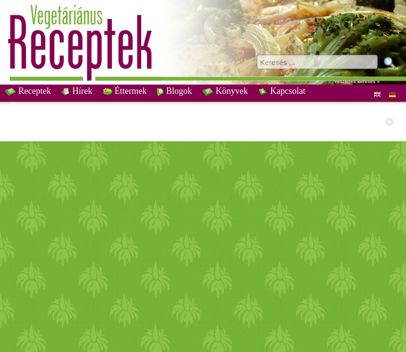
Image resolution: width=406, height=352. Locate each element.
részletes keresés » (357, 81)
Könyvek (225, 91)
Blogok (174, 91)
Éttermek (125, 91)
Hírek (76, 91)
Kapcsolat (281, 91)
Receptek (28, 91)
